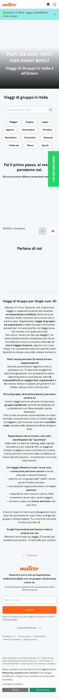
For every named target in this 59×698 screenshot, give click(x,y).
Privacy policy (11, 619)
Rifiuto (15, 689)
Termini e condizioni (12, 639)
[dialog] (29, 680)
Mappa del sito (30, 639)
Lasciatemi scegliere (12, 684)
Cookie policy (40, 636)
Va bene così (42, 689)
